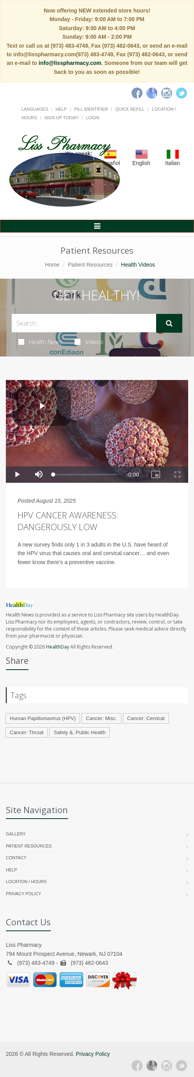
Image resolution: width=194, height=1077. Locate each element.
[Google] (151, 93)
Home (52, 265)
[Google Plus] (151, 1065)
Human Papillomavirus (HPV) (43, 718)
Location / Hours (26, 881)
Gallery (16, 833)
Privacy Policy (23, 893)
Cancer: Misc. (101, 718)
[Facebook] (137, 93)
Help (61, 109)
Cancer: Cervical (146, 718)
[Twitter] (181, 93)
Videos (89, 342)
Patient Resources (90, 265)
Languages (34, 109)
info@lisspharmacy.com (70, 63)
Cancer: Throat (26, 732)
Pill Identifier (91, 109)
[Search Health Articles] (84, 323)
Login (92, 117)
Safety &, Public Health (79, 732)
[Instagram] (166, 93)
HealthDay (57, 646)
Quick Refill (129, 109)
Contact (16, 857)
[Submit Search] (169, 323)
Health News (40, 342)
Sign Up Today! (61, 117)
